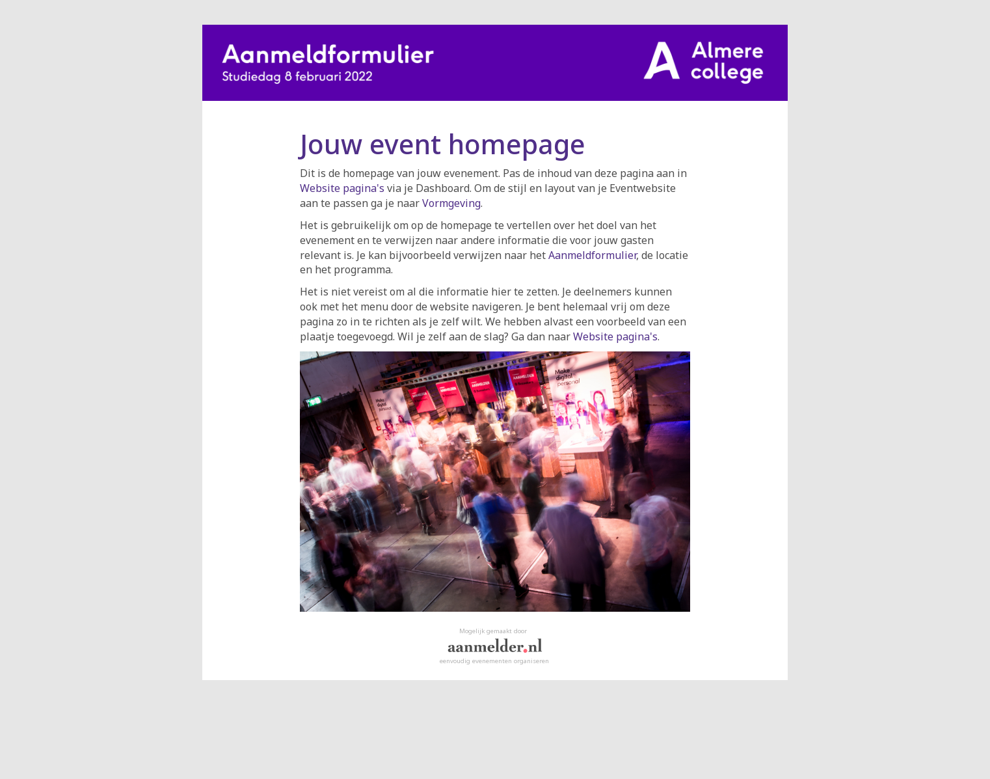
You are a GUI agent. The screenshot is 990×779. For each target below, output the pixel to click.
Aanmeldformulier (592, 255)
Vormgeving (451, 203)
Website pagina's (342, 188)
